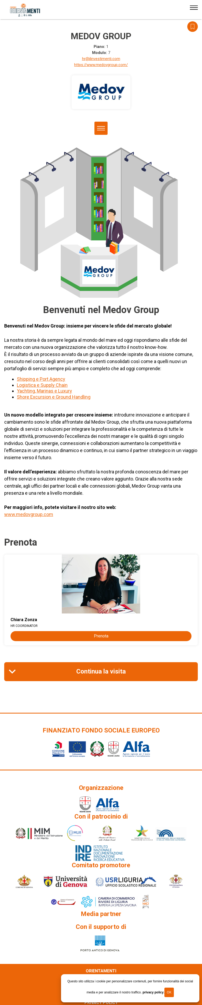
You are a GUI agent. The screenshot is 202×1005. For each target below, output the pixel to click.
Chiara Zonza (24, 619)
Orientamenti (101, 970)
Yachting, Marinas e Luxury (44, 391)
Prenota (101, 635)
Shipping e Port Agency (41, 379)
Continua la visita (101, 671)
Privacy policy (101, 1002)
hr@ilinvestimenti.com (101, 58)
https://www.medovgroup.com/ (101, 64)
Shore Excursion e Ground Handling (53, 397)
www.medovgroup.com (28, 514)
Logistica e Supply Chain (42, 385)
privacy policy (153, 992)
